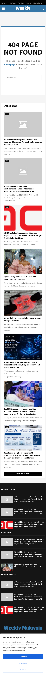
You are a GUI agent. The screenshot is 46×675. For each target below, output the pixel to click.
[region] (23, 654)
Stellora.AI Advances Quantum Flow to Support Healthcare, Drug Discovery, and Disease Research (22, 365)
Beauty (7, 251)
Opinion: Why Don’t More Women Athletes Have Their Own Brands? (22, 278)
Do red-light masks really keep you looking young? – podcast (23, 319)
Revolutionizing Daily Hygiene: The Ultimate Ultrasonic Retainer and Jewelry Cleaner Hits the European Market (22, 455)
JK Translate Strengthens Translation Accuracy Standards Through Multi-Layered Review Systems (23, 142)
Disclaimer (4, 3)
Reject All (23, 670)
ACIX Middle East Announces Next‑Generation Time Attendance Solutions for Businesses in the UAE (19, 189)
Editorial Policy (37, 3)
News (7, 114)
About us (21, 3)
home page (9, 64)
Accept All (23, 657)
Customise (23, 663)
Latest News (10, 106)
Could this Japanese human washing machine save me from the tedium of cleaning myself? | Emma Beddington (20, 411)
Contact (28, 3)
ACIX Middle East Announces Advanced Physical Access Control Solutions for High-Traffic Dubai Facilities (23, 235)
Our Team (13, 3)
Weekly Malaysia (23, 12)
